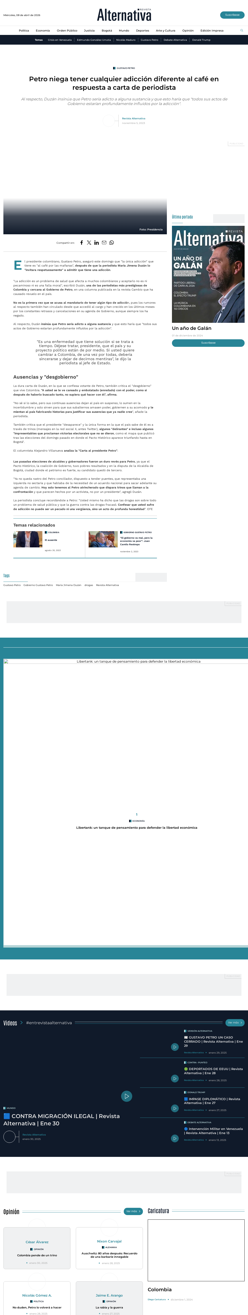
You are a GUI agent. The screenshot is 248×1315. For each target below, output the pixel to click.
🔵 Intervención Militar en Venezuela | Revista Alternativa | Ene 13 (213, 829)
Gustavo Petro (149, 39)
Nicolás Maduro (125, 39)
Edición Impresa (212, 30)
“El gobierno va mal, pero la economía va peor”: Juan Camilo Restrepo (136, 536)
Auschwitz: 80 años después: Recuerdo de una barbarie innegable (109, 952)
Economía (43, 30)
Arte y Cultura (165, 30)
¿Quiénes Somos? (16, 1312)
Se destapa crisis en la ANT (42, 1207)
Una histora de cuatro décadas (206, 1211)
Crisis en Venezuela (60, 39)
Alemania (111, 945)
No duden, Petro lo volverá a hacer (37, 1005)
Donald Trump (201, 39)
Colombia (53, 527)
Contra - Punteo (197, 760)
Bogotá (107, 30)
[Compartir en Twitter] (89, 242)
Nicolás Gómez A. (37, 993)
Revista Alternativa (133, 118)
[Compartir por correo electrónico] (104, 242)
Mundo (124, 30)
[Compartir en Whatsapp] (111, 242)
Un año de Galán (191, 328)
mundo (11, 806)
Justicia (89, 30)
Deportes (142, 30)
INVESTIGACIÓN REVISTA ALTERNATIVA (44, 1200)
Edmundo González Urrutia (94, 39)
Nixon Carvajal (109, 939)
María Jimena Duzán (68, 580)
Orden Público (67, 30)
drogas (89, 580)
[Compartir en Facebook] (81, 242)
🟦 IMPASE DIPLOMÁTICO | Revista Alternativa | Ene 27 (212, 799)
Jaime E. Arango (109, 993)
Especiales (14, 1085)
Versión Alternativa (199, 729)
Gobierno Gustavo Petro (138, 527)
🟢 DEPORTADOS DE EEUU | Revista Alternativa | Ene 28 (213, 769)
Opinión (188, 30)
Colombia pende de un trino (37, 953)
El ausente (51, 535)
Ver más (235, 720)
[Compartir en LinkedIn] (96, 242)
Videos (10, 720)
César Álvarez (37, 940)
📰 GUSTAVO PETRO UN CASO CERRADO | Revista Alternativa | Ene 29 (213, 739)
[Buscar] (242, 30)
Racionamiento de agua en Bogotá (124, 1207)
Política (24, 30)
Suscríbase (232, 15)
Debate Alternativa (175, 39)
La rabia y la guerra (109, 1005)
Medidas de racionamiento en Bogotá (126, 1200)
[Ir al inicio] (124, 15)
